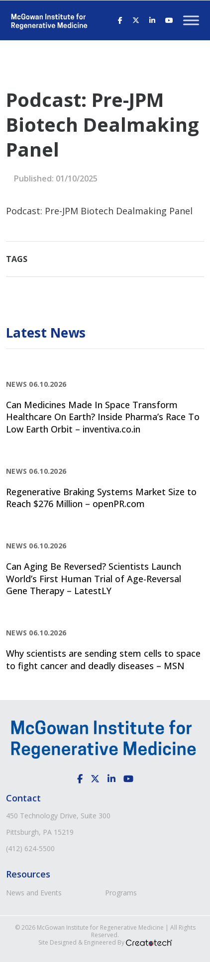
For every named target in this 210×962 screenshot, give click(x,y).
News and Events (34, 892)
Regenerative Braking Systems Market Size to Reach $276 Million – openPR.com (101, 498)
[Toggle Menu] (191, 20)
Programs (121, 892)
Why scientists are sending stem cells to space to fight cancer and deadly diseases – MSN (103, 659)
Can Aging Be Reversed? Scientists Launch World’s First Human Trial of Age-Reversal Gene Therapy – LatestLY (93, 578)
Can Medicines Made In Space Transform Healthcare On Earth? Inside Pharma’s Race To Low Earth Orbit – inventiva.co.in (103, 417)
